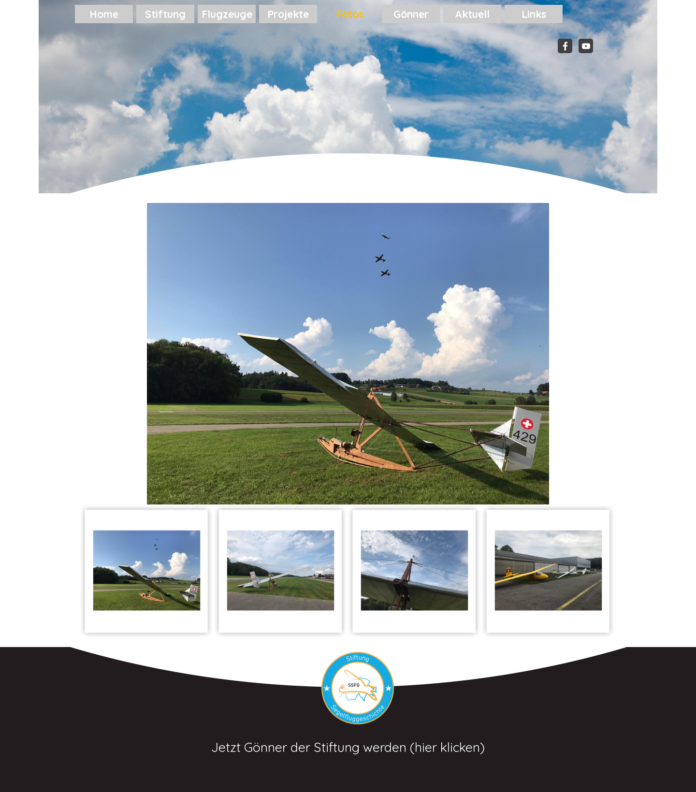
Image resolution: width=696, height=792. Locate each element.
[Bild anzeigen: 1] (147, 570)
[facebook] (565, 46)
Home (103, 14)
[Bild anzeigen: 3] (414, 570)
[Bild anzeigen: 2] (281, 570)
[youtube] (586, 46)
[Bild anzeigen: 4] (548, 570)
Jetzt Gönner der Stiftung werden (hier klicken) (348, 747)
